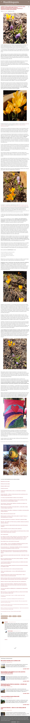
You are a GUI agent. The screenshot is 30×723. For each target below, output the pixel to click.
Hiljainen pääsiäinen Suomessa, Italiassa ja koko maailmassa (11, 528)
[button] (28, 7)
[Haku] (28, 1)
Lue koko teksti (26, 668)
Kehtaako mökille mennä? (5, 486)
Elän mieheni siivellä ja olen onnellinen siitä (10, 660)
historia (10, 616)
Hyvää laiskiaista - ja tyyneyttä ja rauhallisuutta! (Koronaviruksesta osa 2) (12, 598)
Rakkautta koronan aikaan (5, 481)
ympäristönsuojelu (4, 618)
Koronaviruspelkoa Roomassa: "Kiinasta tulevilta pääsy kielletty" (11, 611)
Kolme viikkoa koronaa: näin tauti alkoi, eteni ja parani (10, 541)
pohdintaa (19, 616)
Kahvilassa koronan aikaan (5, 483)
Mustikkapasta (11, 2)
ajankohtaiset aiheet (4, 616)
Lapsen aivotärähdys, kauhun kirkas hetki (10, 696)
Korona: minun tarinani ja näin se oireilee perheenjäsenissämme (12, 568)
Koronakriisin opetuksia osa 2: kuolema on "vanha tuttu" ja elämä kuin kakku (14, 519)
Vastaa (6, 639)
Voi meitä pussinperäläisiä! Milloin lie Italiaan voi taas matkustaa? (12, 497)
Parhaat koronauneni (4, 488)
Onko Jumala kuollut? (4, 534)
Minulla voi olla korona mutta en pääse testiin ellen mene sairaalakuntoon (13, 581)
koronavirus (14, 616)
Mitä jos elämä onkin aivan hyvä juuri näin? (8, 513)
